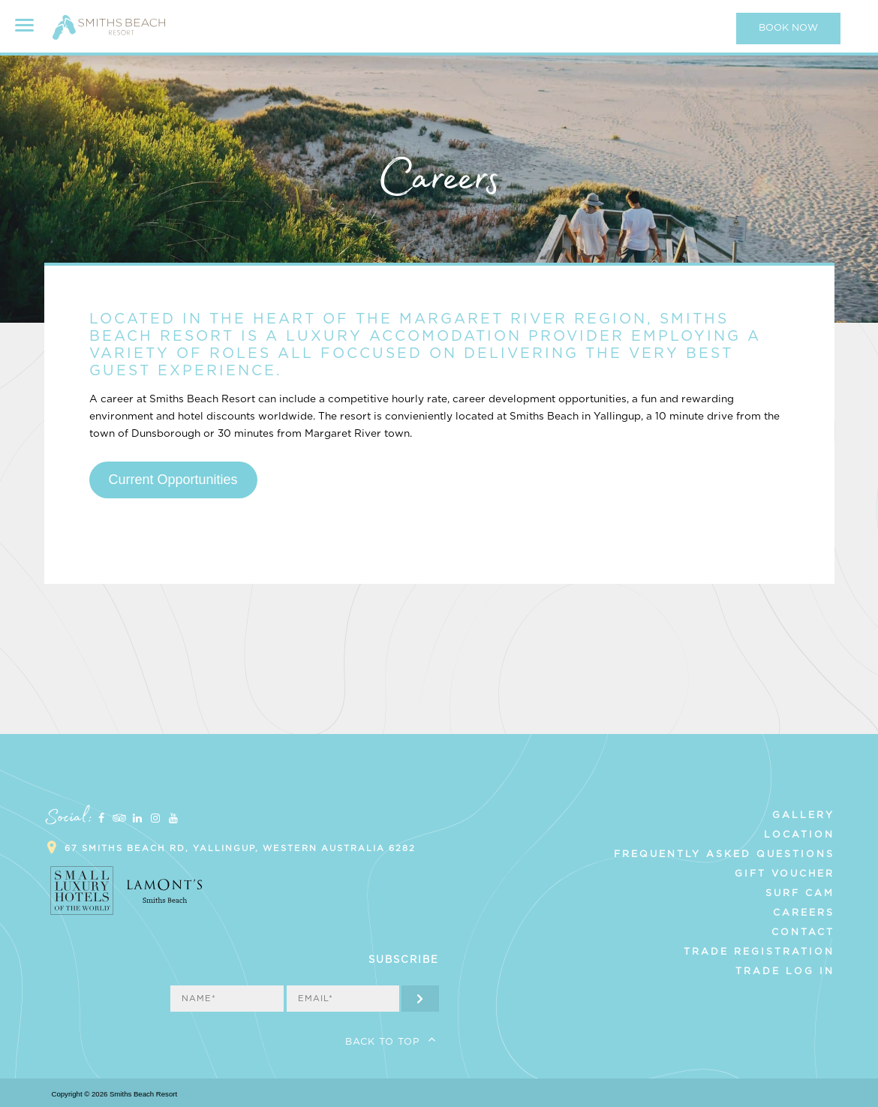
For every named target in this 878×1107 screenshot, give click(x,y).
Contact (802, 932)
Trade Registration (759, 951)
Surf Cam (799, 893)
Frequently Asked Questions (724, 854)
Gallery (803, 815)
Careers (803, 912)
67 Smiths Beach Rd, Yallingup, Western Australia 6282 (240, 848)
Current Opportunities (172, 479)
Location (799, 834)
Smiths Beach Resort (109, 34)
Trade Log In (784, 971)
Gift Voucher (784, 873)
